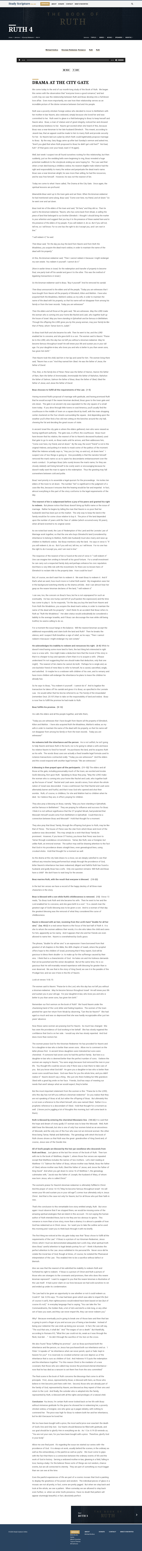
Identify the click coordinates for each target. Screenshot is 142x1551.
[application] (71, 60)
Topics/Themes (75, 1541)
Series (102, 37)
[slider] (68, 60)
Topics (94, 37)
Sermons (45, 4)
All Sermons (74, 1544)
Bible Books (74, 1535)
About (53, 4)
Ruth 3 (83, 1516)
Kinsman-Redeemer (28, 37)
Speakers (119, 37)
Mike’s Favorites (81, 4)
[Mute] (116, 60)
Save (76, 70)
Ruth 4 (38, 37)
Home (10, 37)
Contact (69, 4)
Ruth (91, 50)
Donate (61, 4)
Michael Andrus (52, 50)
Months (129, 37)
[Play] (19, 60)
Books (110, 37)
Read (65, 70)
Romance (82, 50)
